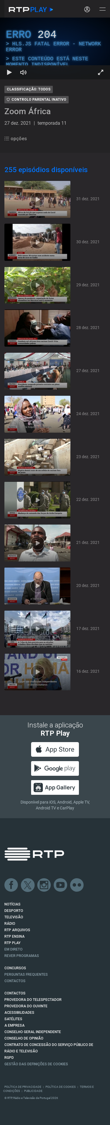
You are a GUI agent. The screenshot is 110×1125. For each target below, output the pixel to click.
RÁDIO (9, 924)
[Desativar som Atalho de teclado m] (23, 72)
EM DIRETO (13, 949)
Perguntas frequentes (26, 974)
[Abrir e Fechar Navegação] (102, 9)
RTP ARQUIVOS (17, 930)
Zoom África (27, 111)
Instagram (44, 885)
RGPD (9, 1058)
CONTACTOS (15, 993)
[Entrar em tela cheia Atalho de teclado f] (101, 72)
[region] (55, 48)
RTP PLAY (12, 943)
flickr (77, 885)
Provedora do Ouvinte (26, 1006)
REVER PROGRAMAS (21, 956)
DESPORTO (13, 911)
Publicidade (33, 1091)
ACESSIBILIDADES (19, 1013)
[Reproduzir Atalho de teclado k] (9, 72)
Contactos (15, 981)
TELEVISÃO (13, 917)
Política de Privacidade (22, 1086)
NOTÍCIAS (12, 904)
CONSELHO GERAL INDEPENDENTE (32, 1032)
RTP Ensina (14, 936)
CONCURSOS (15, 968)
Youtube (61, 885)
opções (15, 138)
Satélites (13, 1019)
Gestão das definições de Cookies (36, 1064)
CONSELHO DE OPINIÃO (23, 1038)
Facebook (11, 885)
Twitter (28, 885)
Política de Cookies (60, 1086)
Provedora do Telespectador (33, 1000)
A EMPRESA (14, 1025)
